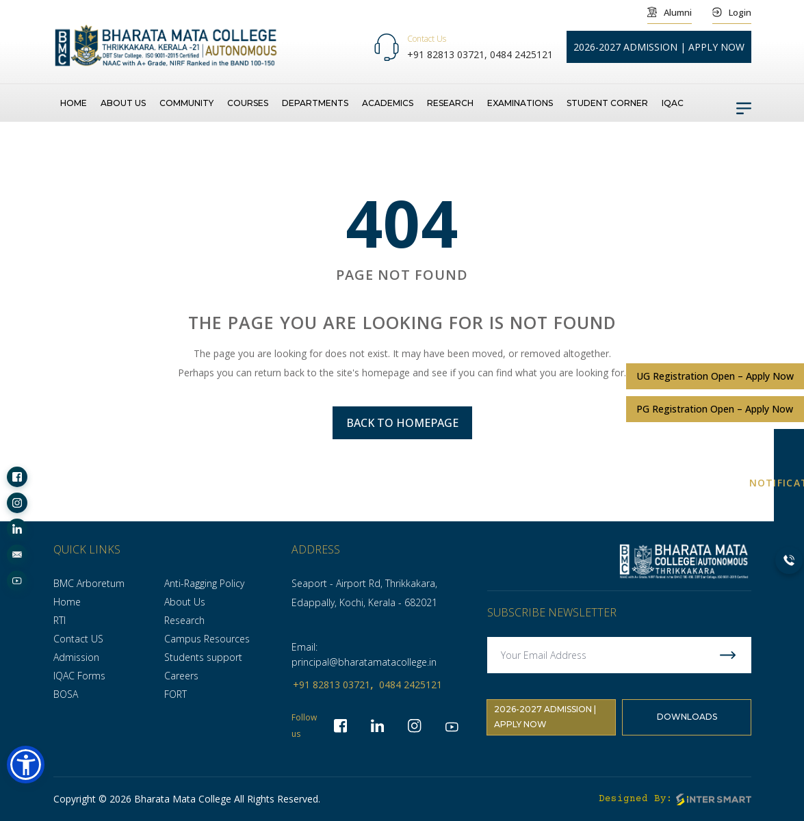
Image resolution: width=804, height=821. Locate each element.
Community (186, 102)
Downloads (687, 719)
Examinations (520, 102)
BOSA (65, 694)
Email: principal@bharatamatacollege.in (364, 654)
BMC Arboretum (89, 583)
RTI (59, 620)
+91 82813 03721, (448, 54)
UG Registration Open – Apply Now (715, 375)
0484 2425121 (521, 54)
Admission (76, 657)
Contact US (78, 638)
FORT (175, 694)
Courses (247, 102)
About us (123, 102)
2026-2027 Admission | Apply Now (546, 718)
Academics (387, 102)
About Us (184, 601)
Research (450, 102)
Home (73, 102)
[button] (25, 764)
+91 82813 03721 (331, 684)
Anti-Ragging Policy (204, 583)
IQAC (673, 102)
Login (731, 12)
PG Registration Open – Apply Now (714, 408)
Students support (203, 657)
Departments (315, 102)
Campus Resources (207, 638)
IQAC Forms (79, 675)
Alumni (669, 12)
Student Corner (607, 102)
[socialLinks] (17, 477)
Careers (181, 675)
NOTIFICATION (788, 482)
